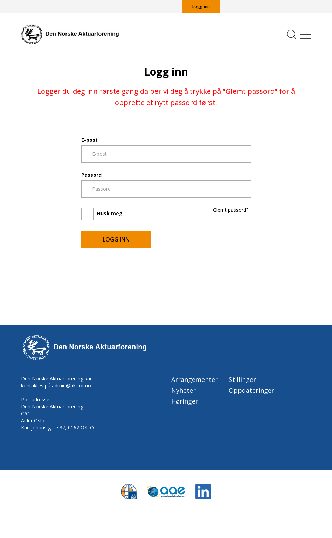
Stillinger (242, 379)
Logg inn (201, 6)
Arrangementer (194, 379)
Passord (91, 175)
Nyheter (183, 390)
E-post (89, 140)
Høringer (184, 401)
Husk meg (110, 213)
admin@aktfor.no (71, 385)
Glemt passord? (230, 210)
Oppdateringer (251, 390)
